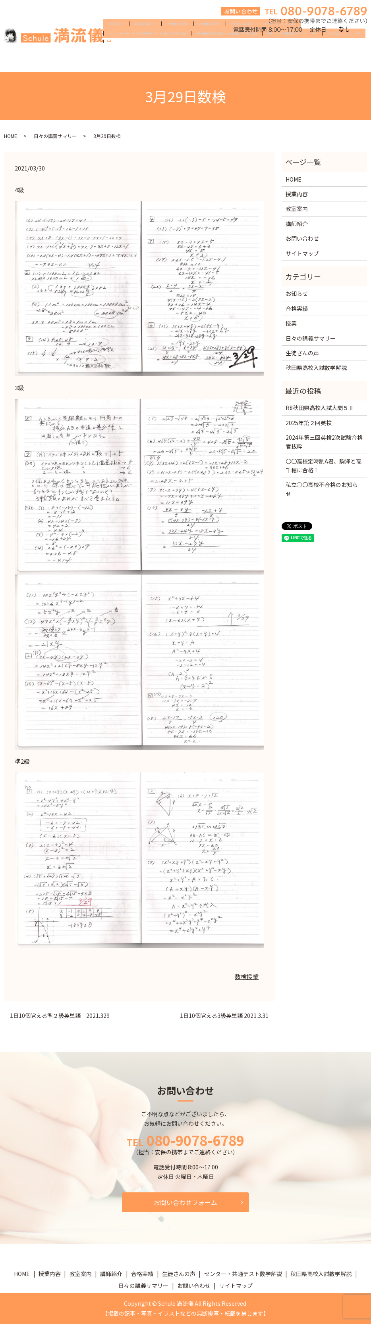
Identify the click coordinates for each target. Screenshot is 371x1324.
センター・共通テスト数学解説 (317, 48)
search (275, 61)
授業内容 (166, 48)
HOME (114, 48)
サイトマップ (302, 253)
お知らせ (297, 293)
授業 (291, 323)
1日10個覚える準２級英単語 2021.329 (60, 1015)
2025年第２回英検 (309, 423)
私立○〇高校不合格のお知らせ (322, 489)
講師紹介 (194, 48)
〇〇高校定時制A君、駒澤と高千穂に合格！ (323, 465)
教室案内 (139, 48)
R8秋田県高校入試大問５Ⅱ (320, 408)
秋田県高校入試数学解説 (136, 61)
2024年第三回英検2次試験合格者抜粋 (324, 441)
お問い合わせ (245, 61)
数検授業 (247, 976)
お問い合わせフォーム (185, 1202)
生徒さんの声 (255, 48)
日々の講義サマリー (198, 61)
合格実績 (222, 48)
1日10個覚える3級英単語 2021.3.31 (224, 1015)
